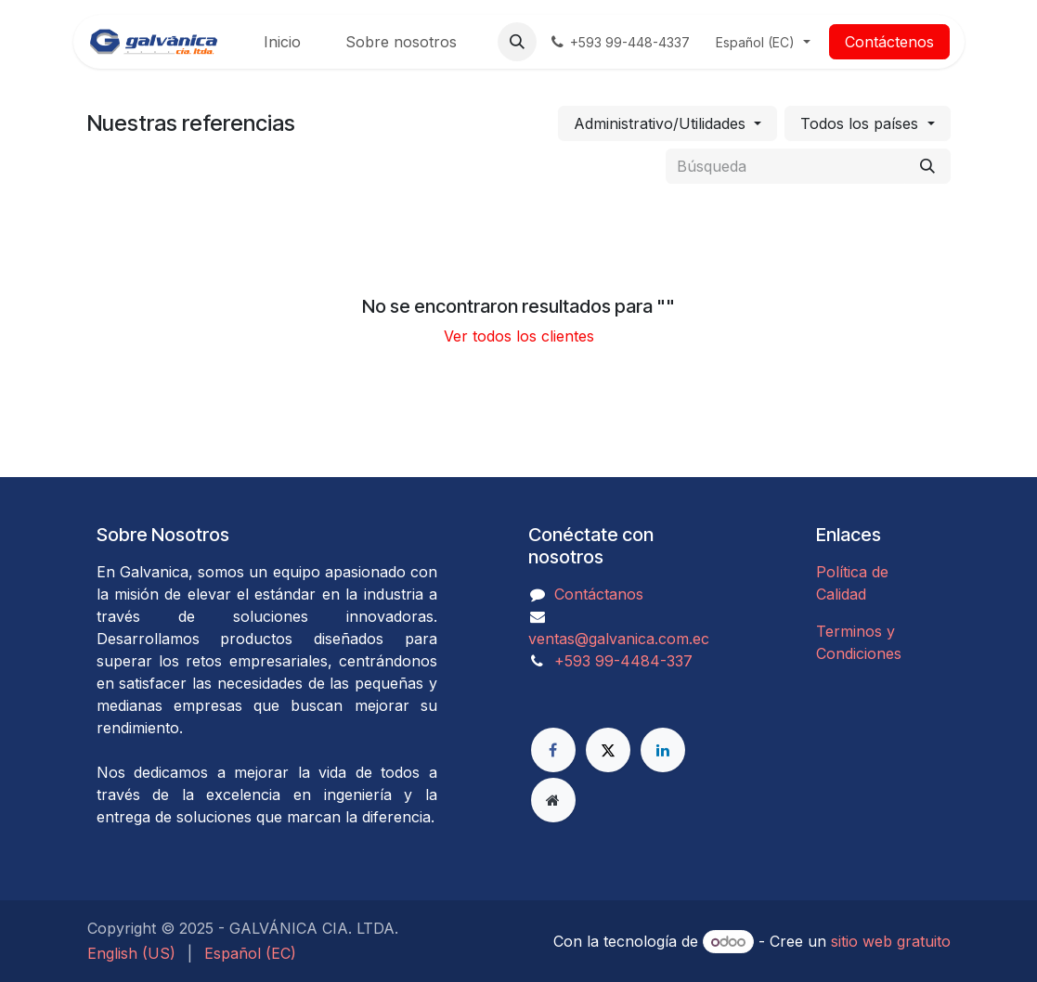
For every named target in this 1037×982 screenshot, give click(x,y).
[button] (517, 41)
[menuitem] (282, 41)
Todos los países (859, 123)
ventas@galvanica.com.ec (618, 638)
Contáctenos (889, 41)
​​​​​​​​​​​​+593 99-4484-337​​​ (623, 661)
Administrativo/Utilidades (659, 123)
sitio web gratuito (891, 941)
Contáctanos (598, 594)
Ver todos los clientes (519, 336)
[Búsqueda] (927, 166)
